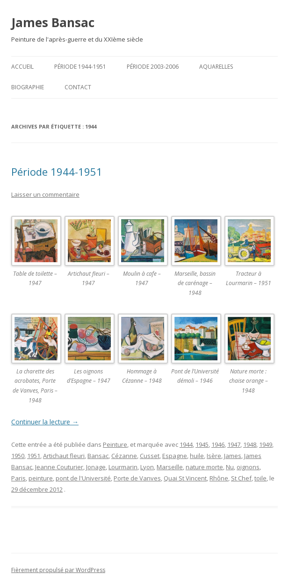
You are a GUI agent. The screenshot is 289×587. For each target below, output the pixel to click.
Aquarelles (216, 67)
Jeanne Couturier (59, 467)
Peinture (115, 444)
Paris (18, 478)
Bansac (97, 455)
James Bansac (52, 22)
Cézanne (124, 455)
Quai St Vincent (185, 478)
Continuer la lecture (45, 421)
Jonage (96, 467)
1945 (202, 444)
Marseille (170, 467)
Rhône (219, 478)
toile (260, 478)
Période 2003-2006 (153, 67)
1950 (17, 455)
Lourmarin (122, 467)
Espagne (174, 455)
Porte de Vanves (137, 478)
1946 (217, 444)
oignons (248, 467)
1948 (249, 444)
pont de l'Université (83, 478)
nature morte (204, 467)
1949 (265, 444)
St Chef (241, 478)
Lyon (147, 467)
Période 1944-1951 (80, 67)
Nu (230, 467)
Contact (78, 87)
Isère (214, 455)
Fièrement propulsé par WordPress (58, 570)
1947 (233, 444)
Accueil (22, 67)
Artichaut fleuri (64, 455)
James (232, 455)
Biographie (27, 87)
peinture (41, 478)
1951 (33, 455)
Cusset (149, 455)
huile (197, 455)
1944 (186, 444)
